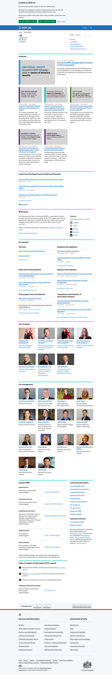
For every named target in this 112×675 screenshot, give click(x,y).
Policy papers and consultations (80, 639)
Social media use (81, 543)
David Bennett (62, 447)
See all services (23, 259)
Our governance (75, 508)
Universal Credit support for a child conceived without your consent (41, 179)
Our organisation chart (77, 486)
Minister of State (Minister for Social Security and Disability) (46, 347)
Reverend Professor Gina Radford (84, 448)
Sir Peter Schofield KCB (26, 401)
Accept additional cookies (28, 21)
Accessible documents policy (79, 489)
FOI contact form (49, 590)
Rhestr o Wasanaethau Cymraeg (29, 663)
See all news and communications (28, 290)
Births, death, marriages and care (29, 629)
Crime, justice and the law (27, 643)
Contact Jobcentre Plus (76, 46)
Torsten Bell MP (62, 367)
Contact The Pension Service (78, 49)
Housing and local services (52, 636)
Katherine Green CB (25, 447)
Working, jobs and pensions (53, 650)
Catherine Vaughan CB (26, 422)
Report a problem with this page (81, 606)
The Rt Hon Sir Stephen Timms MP (45, 342)
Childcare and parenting (26, 636)
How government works (77, 646)
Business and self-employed (27, 632)
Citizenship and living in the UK (28, 639)
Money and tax (49, 639)
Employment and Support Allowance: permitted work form (38, 195)
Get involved (74, 650)
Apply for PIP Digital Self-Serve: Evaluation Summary (74, 274)
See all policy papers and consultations (29, 313)
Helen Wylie (61, 401)
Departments (74, 625)
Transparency (74, 643)
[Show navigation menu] (84, 27)
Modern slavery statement (78, 502)
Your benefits (74, 42)
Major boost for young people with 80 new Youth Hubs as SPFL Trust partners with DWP (81, 108)
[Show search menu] (91, 27)
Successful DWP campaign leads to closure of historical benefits (75, 63)
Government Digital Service (49, 663)
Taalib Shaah (42, 470)
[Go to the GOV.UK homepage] (25, 27)
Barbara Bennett (43, 422)
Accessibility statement (43, 660)
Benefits (21, 625)
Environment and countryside (53, 632)
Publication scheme (76, 533)
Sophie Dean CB (81, 422)
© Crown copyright (87, 670)
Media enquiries (75, 499)
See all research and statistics (65, 288)
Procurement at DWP (77, 522)
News (72, 629)
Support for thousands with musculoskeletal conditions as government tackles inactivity (54, 108)
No (48, 606)
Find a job (72, 39)
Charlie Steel (23, 470)
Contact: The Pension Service (53, 504)
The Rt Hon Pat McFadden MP (24, 342)
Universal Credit (24, 256)
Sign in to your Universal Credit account (32, 251)
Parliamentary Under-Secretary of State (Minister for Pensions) (64, 371)
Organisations (28, 32)
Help (20, 660)
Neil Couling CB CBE (45, 401)
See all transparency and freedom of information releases (72, 317)
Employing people (50, 629)
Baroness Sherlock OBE (26, 367)
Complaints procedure (77, 492)
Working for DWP (75, 525)
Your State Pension (75, 44)
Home (20, 32)
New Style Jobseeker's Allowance (68, 251)
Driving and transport (25, 650)
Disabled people (24, 646)
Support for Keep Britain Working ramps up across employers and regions (29, 108)
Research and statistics (77, 636)
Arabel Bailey (42, 447)
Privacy (25, 660)
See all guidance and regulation (65, 265)
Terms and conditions (66, 660)
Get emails (23, 204)
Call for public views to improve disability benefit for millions (54, 149)
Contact (55, 660)
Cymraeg (78, 35)
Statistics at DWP (76, 514)
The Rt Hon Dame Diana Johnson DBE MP (65, 342)
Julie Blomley (61, 422)
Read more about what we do (28, 233)
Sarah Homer (80, 401)
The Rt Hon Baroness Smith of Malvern (83, 342)
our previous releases (33, 574)
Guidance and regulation (78, 632)
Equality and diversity (77, 495)
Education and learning (51, 625)
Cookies (32, 660)
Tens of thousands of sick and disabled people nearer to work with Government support (29, 150)
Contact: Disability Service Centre (55, 515)
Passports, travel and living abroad (55, 643)
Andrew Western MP (44, 367)
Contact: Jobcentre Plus (52, 492)
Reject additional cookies (47, 21)
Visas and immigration (51, 646)
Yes (38, 606)
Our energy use (75, 505)
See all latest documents (25, 200)
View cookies (61, 21)
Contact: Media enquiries (52, 535)
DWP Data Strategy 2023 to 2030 (30, 298)
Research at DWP (75, 511)
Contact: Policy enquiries (52, 547)
